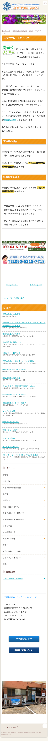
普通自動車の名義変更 (11, 314)
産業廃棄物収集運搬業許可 (13, 519)
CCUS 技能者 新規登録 (13, 579)
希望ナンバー (10, 120)
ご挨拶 (5, 475)
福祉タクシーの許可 (10, 430)
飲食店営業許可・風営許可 (13, 513)
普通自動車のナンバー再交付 (14, 394)
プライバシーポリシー (12, 558)
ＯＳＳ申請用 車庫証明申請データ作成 (18, 386)
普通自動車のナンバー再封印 (14, 403)
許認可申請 (7, 526)
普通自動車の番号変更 (11, 378)
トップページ (6, 31)
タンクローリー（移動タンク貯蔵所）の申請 (20, 455)
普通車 (31, 31)
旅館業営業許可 (9, 532)
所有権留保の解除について (13, 342)
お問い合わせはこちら (12, 551)
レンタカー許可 (8, 438)
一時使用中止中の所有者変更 (14, 370)
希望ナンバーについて (11, 353)
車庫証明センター (24, 639)
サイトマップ (12, 727)
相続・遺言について (11, 507)
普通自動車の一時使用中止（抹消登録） (18, 361)
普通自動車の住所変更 (11, 334)
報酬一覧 (6, 481)
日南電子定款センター (24, 650)
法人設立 (6, 500)
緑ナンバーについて (10, 422)
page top (44, 726)
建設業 (5, 494)
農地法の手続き (9, 539)
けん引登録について (10, 447)
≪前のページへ (12, 285)
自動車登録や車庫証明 (20, 31)
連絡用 (5, 564)
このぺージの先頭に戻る (13, 298)
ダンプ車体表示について (12, 411)
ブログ (5, 545)
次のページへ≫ (36, 285)
